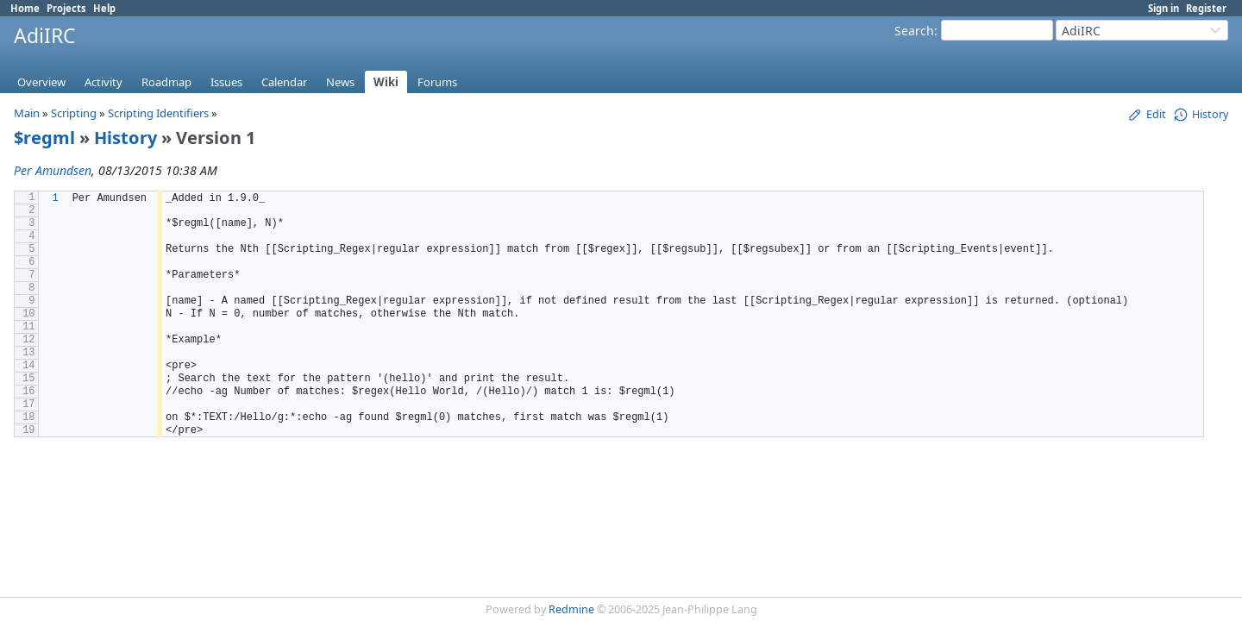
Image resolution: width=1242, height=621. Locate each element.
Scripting (74, 113)
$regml (44, 137)
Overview (41, 82)
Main (27, 113)
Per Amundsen (52, 170)
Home (25, 8)
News (340, 82)
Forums (437, 82)
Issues (226, 82)
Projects (66, 8)
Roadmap (166, 82)
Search (914, 30)
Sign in (1163, 8)
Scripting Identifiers (158, 113)
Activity (103, 82)
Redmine (571, 609)
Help (104, 8)
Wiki (385, 82)
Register (1206, 8)
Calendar (284, 82)
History (125, 137)
